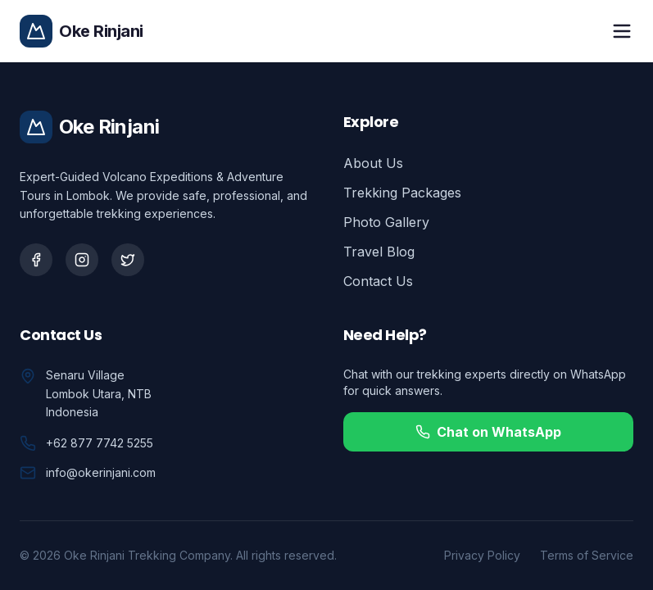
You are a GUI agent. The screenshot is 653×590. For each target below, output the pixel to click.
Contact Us (378, 281)
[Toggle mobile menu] (622, 31)
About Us (373, 163)
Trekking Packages (402, 192)
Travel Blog (379, 251)
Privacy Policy (482, 555)
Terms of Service (586, 555)
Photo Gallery (386, 222)
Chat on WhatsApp (488, 432)
